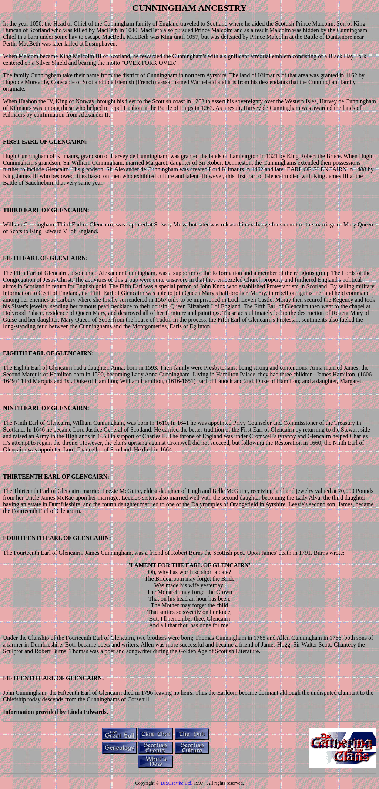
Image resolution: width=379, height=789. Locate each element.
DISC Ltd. (176, 783)
